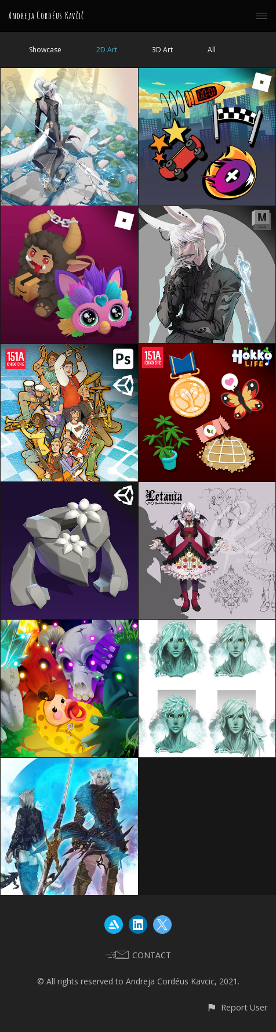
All (212, 50)
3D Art (162, 50)
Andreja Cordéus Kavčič (46, 15)
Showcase (45, 50)
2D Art (106, 50)
